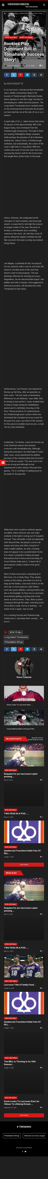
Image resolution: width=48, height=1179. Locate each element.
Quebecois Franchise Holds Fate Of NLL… (22, 874)
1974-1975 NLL (13, 13)
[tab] (37, 760)
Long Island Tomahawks (16, 660)
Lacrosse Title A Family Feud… (20, 1007)
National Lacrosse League (34, 1158)
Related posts (37, 760)
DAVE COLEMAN (26, 37)
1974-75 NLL (16, 655)
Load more (24, 887)
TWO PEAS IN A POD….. (16, 836)
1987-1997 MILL (11, 1003)
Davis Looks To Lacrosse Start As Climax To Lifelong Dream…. (21, 1125)
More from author (35, 762)
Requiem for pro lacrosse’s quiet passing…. (21, 797)
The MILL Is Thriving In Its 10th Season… (20, 1085)
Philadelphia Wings (14, 664)
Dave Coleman (24, 699)
